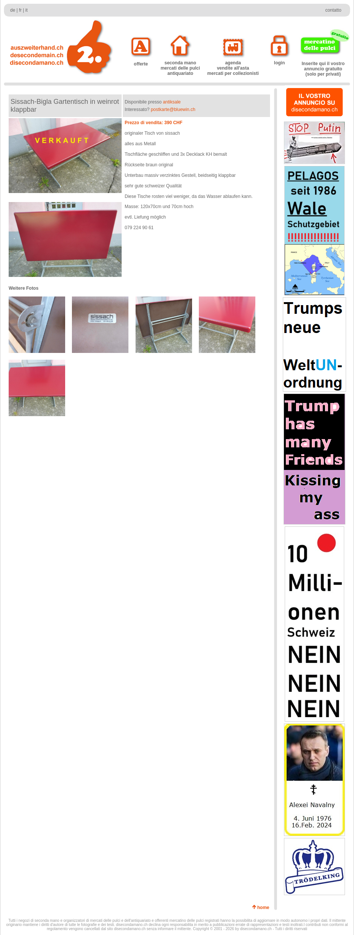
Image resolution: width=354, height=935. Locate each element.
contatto (333, 10)
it (26, 10)
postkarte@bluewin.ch (173, 109)
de (12, 10)
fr (20, 10)
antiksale (171, 102)
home (264, 907)
